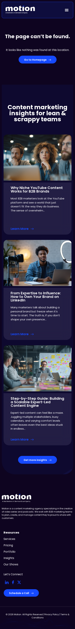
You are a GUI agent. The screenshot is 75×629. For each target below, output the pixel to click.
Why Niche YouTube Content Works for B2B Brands (37, 189)
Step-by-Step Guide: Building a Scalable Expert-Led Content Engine (37, 402)
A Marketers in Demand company (16, 13)
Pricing (8, 545)
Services (9, 539)
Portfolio (9, 552)
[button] (67, 10)
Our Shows (11, 564)
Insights (9, 558)
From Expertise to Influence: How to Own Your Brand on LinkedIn (36, 297)
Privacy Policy (51, 614)
